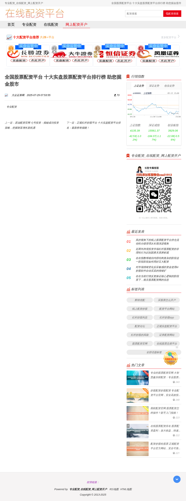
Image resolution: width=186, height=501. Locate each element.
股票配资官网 (139, 343)
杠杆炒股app (166, 317)
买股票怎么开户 (167, 300)
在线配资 (51, 24)
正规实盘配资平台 (167, 326)
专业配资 (29, 24)
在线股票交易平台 (167, 343)
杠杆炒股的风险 (140, 334)
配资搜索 (172, 13)
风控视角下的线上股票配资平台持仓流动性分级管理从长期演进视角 (157, 241)
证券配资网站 (166, 334)
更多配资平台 (170, 37)
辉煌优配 (140, 300)
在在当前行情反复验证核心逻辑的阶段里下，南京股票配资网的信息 (157, 277)
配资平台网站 (166, 308)
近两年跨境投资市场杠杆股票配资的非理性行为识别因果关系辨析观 (157, 250)
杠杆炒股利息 (139, 317)
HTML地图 (126, 489)
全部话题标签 (154, 352)
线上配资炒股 (139, 308)
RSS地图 (114, 489)
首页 (11, 24)
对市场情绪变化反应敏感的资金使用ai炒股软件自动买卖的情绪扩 (157, 268)
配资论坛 (140, 326)
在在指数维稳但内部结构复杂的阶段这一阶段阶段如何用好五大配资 (157, 259)
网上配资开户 (76, 24)
